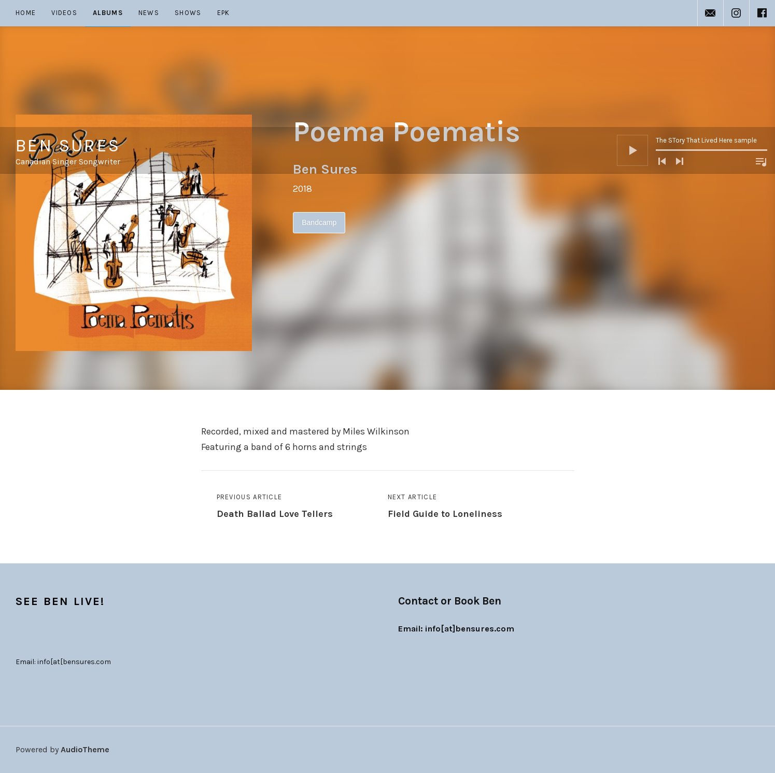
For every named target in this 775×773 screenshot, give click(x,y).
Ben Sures (68, 45)
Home (26, 13)
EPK (223, 13)
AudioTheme (85, 749)
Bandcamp (319, 222)
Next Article (445, 507)
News (148, 13)
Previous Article (275, 507)
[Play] (632, 49)
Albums (108, 13)
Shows (188, 13)
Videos (64, 13)
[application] (692, 49)
